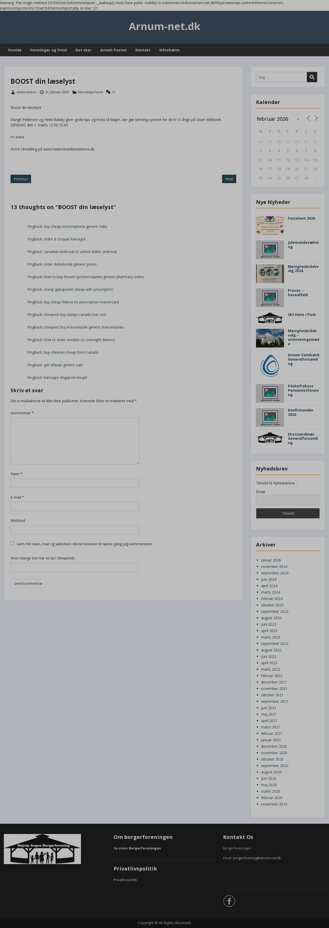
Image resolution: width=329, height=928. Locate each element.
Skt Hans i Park (302, 314)
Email (260, 491)
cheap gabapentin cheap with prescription (78, 289)
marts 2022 (270, 669)
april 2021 (269, 720)
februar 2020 (271, 797)
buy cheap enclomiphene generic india (75, 226)
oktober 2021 (272, 694)
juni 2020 (268, 778)
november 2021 (274, 688)
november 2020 (274, 752)
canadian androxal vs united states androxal (80, 251)
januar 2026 (271, 560)
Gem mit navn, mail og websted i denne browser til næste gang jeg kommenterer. (85, 543)
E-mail (17, 497)
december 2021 (274, 682)
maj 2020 (269, 784)
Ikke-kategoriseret (90, 92)
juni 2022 (268, 656)
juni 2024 (268, 579)
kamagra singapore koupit (65, 377)
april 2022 (269, 662)
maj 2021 (269, 714)
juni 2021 (268, 707)
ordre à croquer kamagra (65, 239)
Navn (16, 473)
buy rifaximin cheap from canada (71, 352)
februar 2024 (271, 598)
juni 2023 (268, 624)
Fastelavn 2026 (301, 218)
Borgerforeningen (145, 848)
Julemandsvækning (303, 244)
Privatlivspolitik (125, 879)
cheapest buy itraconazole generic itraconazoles (84, 327)
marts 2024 (270, 592)
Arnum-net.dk (164, 26)
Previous (21, 178)
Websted (18, 520)
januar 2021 (271, 739)
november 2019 (274, 804)
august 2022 (271, 650)
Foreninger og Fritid (48, 50)
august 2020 (271, 772)
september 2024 (274, 572)
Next (229, 178)
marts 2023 (270, 637)
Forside (15, 50)
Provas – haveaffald (298, 292)
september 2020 (274, 765)
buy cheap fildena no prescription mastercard (81, 301)
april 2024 (269, 585)
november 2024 (274, 566)
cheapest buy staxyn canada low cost (75, 314)
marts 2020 (270, 791)
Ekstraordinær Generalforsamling (303, 438)
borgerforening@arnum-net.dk (257, 858)
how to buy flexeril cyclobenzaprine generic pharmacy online (94, 276)
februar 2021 (271, 733)
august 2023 (271, 617)
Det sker (84, 50)
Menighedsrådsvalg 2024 (303, 268)
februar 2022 (271, 675)
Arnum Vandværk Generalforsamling (304, 359)
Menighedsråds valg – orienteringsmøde (303, 337)
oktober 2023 (272, 605)
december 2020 (274, 746)
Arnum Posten (113, 50)
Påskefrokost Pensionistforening (303, 390)
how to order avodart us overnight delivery (79, 339)
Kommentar (22, 412)
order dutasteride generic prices (70, 264)
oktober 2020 (272, 759)
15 (315, 160)
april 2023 (269, 630)
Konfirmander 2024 (300, 412)
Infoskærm (169, 50)
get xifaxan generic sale (63, 364)
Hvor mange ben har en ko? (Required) (43, 558)
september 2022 (274, 643)
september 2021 (274, 701)
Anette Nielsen (26, 92)
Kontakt (143, 50)
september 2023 (274, 611)
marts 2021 (270, 727)
